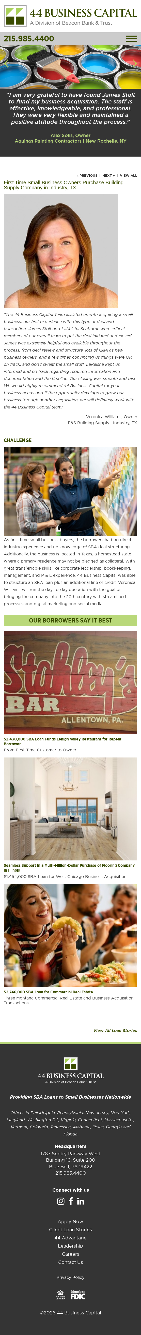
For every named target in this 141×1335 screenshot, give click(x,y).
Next (136, 68)
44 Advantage (70, 1238)
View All (128, 175)
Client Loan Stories (70, 1230)
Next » (108, 175)
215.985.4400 (29, 38)
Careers (70, 1254)
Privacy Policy (70, 1277)
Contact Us (70, 1262)
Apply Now (70, 1221)
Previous (6, 68)
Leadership (70, 1246)
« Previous (86, 175)
